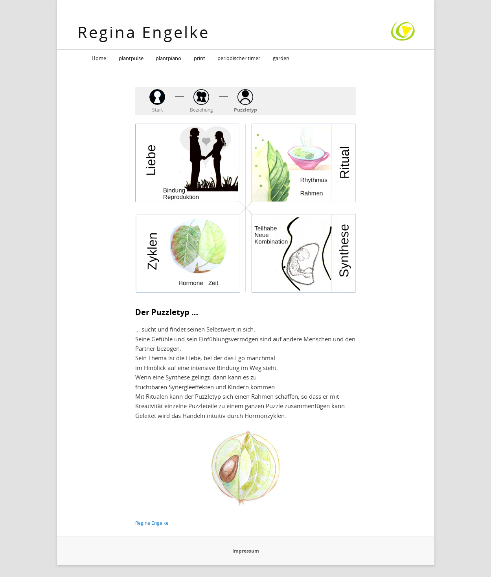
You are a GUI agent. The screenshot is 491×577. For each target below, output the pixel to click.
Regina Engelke (143, 32)
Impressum (245, 551)
